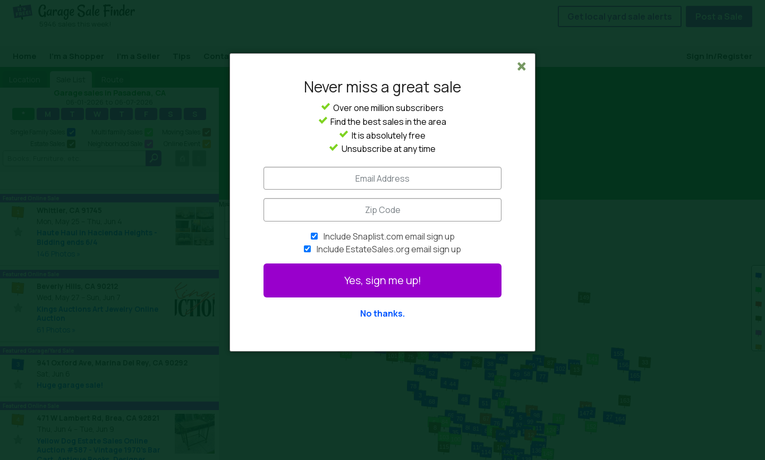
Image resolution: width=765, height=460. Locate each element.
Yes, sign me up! (382, 280)
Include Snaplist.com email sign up (389, 236)
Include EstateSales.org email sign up (389, 249)
